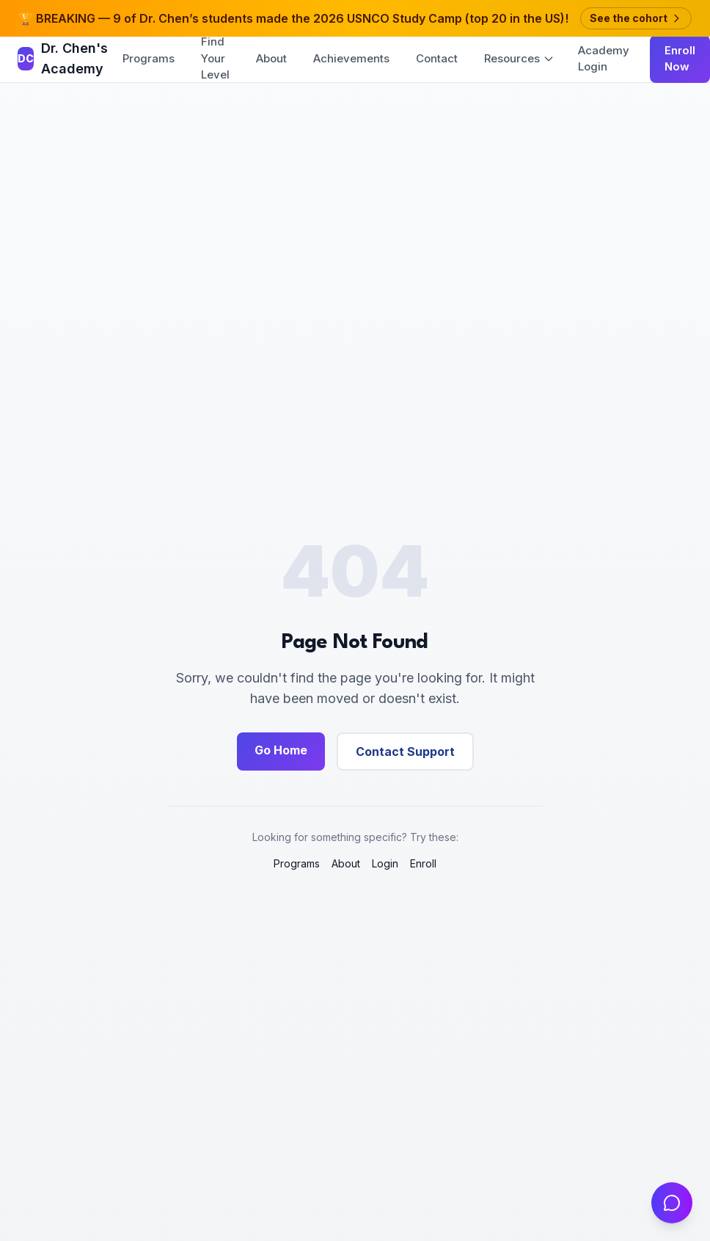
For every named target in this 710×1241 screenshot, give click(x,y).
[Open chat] (671, 1202)
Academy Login (603, 58)
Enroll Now (680, 58)
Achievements (351, 58)
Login (385, 863)
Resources (519, 58)
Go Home (281, 750)
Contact (437, 58)
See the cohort (636, 18)
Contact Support (405, 751)
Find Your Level (215, 57)
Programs (148, 58)
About (271, 58)
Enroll (423, 863)
